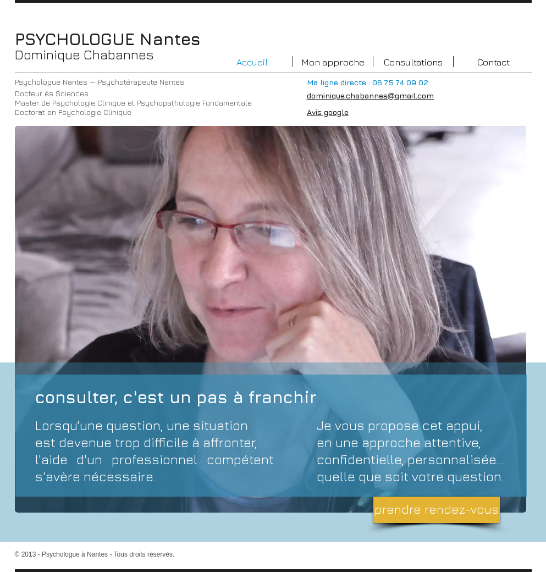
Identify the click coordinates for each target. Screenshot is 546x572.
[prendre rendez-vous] (436, 510)
